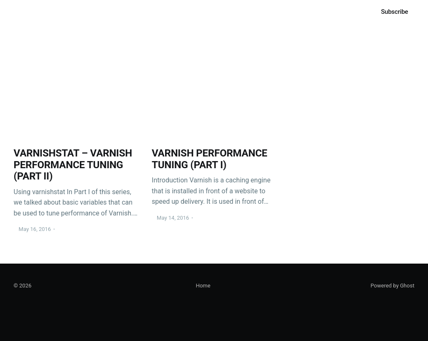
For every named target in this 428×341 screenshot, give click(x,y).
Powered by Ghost (392, 285)
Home (23, 11)
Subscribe (394, 11)
